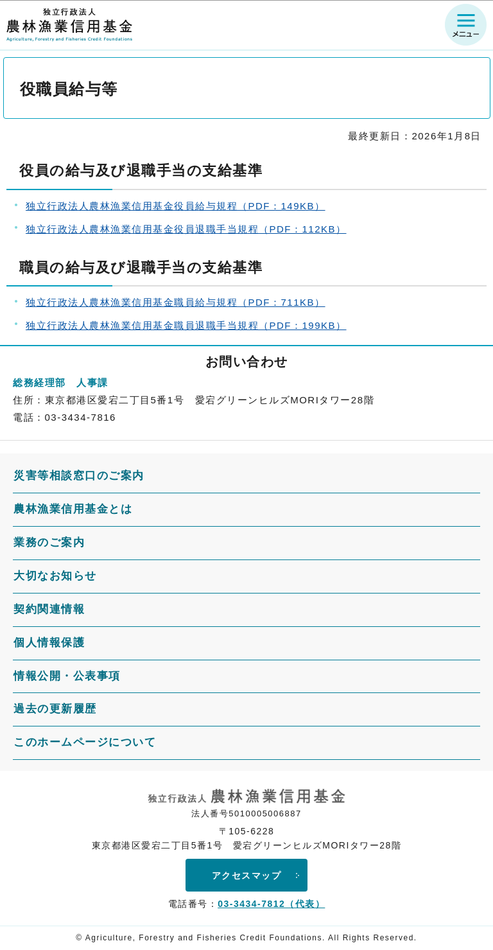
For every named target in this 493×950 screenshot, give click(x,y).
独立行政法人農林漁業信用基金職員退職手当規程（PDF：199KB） (186, 325)
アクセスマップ (247, 875)
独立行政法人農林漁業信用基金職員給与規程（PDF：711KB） (175, 302)
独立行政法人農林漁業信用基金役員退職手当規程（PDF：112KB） (186, 229)
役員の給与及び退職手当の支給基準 (141, 171)
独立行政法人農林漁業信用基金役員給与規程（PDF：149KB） (175, 205)
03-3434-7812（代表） (271, 904)
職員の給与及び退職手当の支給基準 (141, 267)
